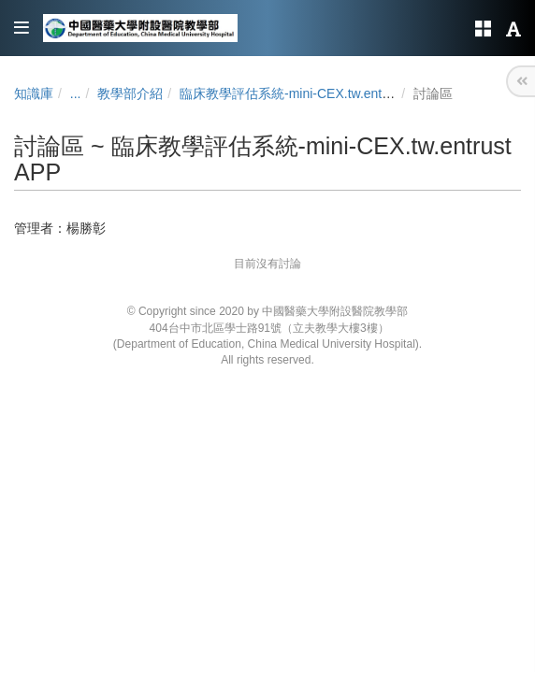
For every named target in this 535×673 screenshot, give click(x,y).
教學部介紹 (130, 93)
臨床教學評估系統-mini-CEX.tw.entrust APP (306, 93)
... (75, 93)
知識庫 (33, 93)
